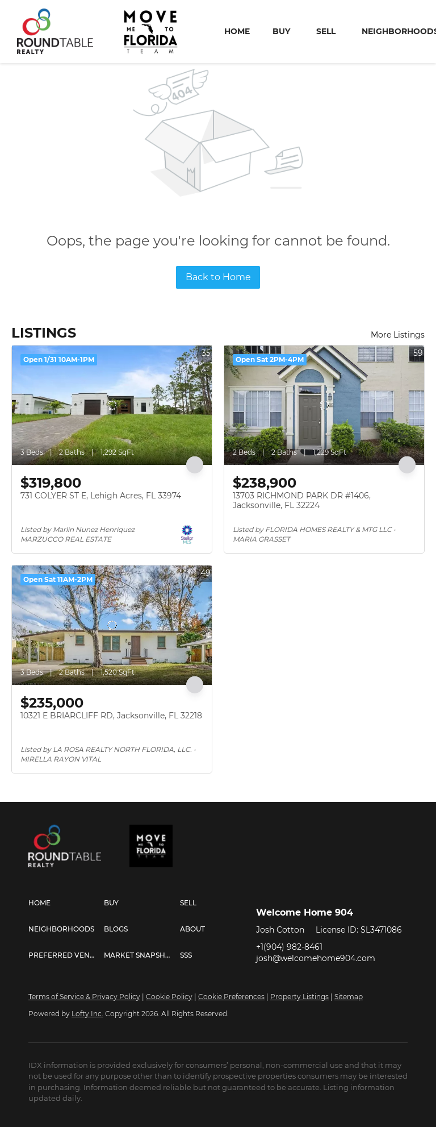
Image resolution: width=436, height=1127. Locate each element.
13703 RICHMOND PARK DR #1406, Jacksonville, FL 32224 (302, 500)
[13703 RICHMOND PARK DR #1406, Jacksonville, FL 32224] (324, 405)
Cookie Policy (169, 996)
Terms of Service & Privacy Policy (84, 996)
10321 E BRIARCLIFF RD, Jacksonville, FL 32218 (111, 715)
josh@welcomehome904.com (315, 958)
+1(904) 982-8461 (289, 947)
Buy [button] (281, 31)
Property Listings (299, 996)
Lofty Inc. (87, 1013)
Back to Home (218, 277)
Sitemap (348, 996)
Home (237, 31)
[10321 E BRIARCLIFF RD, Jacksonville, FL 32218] (112, 625)
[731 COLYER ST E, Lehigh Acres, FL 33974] (112, 405)
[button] (66, 903)
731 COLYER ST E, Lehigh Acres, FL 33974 (100, 495)
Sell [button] (326, 31)
